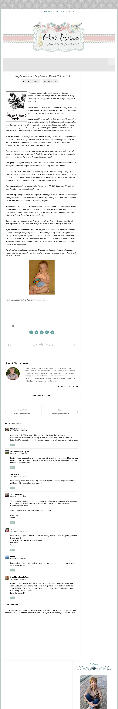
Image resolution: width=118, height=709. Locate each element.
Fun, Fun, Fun (90, 360)
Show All (109, 428)
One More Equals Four (19, 587)
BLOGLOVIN (49, 11)
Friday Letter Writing (99, 604)
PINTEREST (70, 11)
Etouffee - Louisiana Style (100, 472)
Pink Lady (89, 381)
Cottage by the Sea (93, 359)
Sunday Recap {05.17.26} (94, 354)
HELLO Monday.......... (99, 453)
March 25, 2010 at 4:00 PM (18, 590)
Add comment (12, 615)
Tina (12, 540)
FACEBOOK (59, 11)
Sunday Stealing (92, 372)
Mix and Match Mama (94, 352)
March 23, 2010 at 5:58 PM (18, 487)
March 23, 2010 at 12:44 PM (18, 439)
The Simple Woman (41, 306)
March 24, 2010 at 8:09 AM (18, 569)
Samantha (14, 485)
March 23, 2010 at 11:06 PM (18, 542)
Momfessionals (92, 387)
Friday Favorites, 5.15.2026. (95, 404)
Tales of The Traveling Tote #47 (96, 416)
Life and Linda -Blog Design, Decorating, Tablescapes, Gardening (97, 411)
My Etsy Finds (96, 509)
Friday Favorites (91, 389)
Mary (12, 567)
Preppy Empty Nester (94, 365)
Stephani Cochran (18, 437)
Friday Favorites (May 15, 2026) (97, 383)
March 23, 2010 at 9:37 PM (18, 507)
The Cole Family (17, 505)
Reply (13, 455)
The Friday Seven (92, 423)
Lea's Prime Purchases (99, 490)
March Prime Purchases (99, 623)
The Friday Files (91, 367)
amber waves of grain (19, 462)
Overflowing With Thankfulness (93, 402)
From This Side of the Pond (97, 421)
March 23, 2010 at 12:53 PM (18, 464)
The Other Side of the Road (97, 394)
